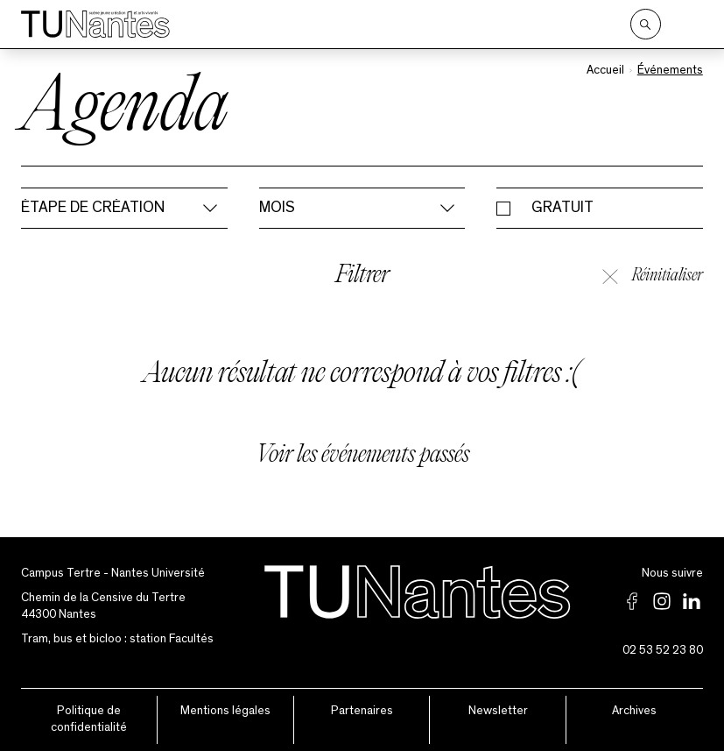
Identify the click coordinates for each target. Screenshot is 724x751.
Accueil (605, 70)
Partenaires (362, 711)
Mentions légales (225, 711)
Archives (634, 711)
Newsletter (498, 711)
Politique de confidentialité (89, 719)
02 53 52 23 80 (662, 650)
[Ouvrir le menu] (690, 24)
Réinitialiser (652, 276)
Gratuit (562, 208)
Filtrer (362, 276)
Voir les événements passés (362, 456)
